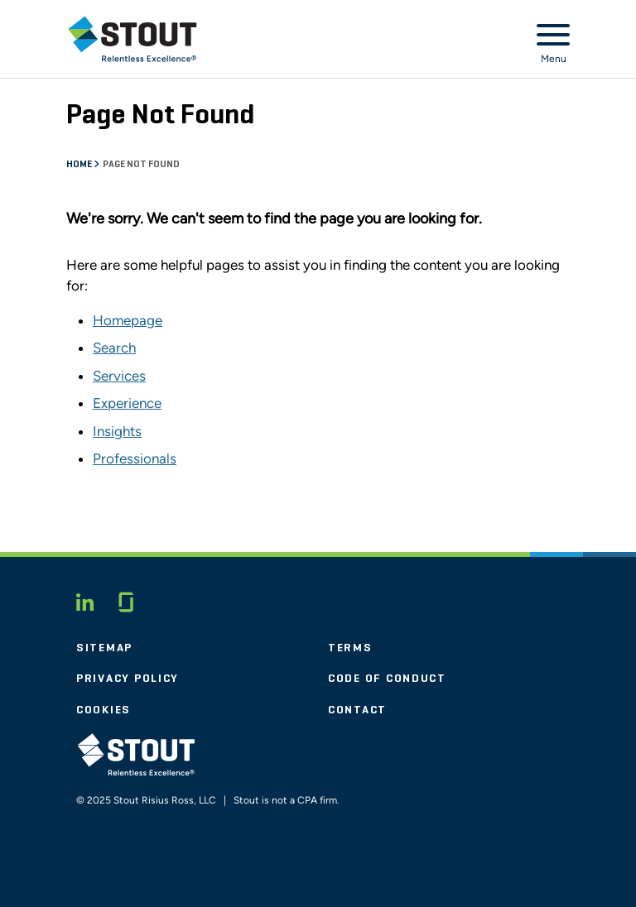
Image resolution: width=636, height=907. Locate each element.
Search (114, 347)
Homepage (127, 320)
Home (80, 165)
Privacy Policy (127, 678)
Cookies (103, 710)
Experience (127, 403)
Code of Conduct (387, 678)
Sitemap (104, 648)
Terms (350, 648)
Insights (117, 431)
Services (119, 375)
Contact (357, 710)
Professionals (134, 458)
